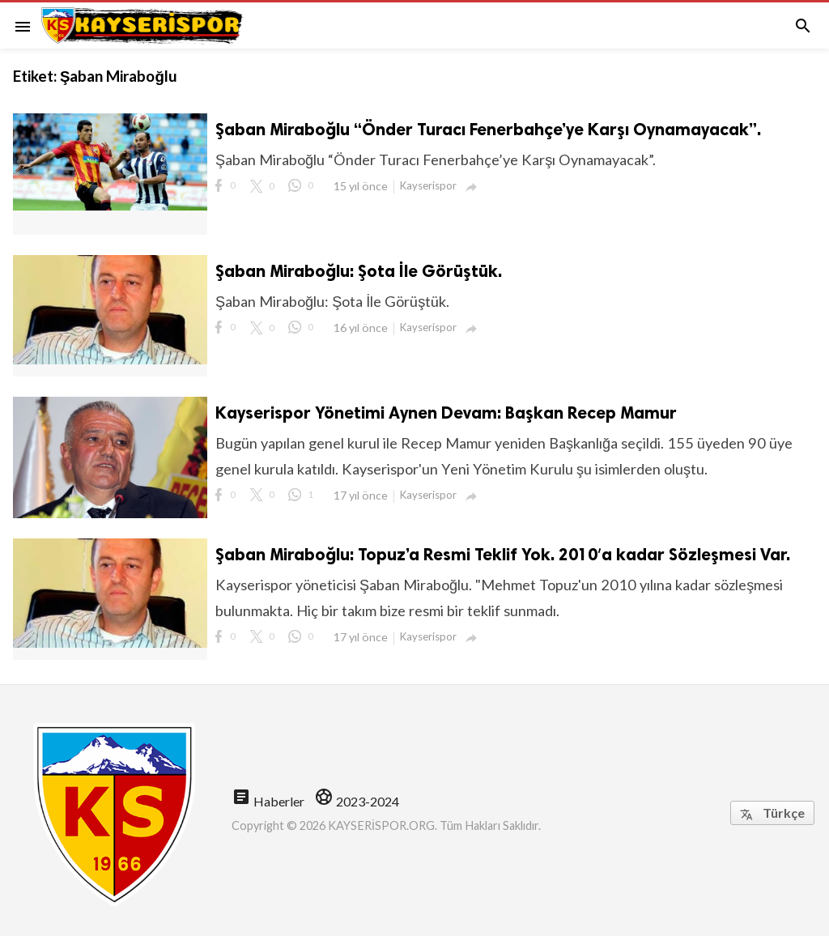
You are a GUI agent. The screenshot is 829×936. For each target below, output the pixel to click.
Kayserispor (428, 185)
